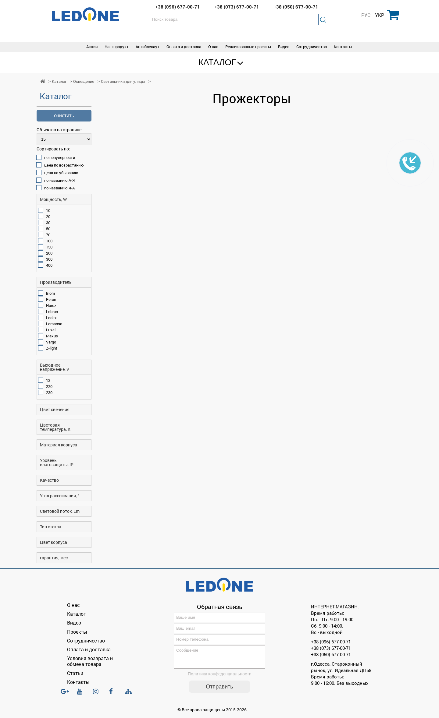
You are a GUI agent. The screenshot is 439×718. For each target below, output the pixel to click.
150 (49, 247)
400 (49, 265)
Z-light (51, 348)
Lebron (52, 311)
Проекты (77, 631)
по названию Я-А (59, 187)
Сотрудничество (311, 46)
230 (49, 392)
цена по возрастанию (64, 165)
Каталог (217, 62)
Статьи (75, 673)
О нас (213, 46)
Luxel (50, 329)
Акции (92, 46)
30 (48, 222)
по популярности (59, 157)
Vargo (51, 342)
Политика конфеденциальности (220, 677)
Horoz (51, 305)
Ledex (51, 317)
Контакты (343, 46)
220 (49, 386)
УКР (379, 15)
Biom (50, 293)
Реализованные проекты (248, 46)
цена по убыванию (61, 172)
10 (48, 210)
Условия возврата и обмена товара (90, 661)
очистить (64, 115)
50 (48, 228)
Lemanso (54, 323)
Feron (51, 299)
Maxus (52, 335)
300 (49, 259)
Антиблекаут (147, 46)
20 (48, 216)
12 (48, 380)
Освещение (83, 81)
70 (48, 234)
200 (49, 253)
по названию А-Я (59, 180)
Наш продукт (117, 46)
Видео (283, 46)
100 (49, 240)
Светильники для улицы (123, 81)
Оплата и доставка (183, 46)
